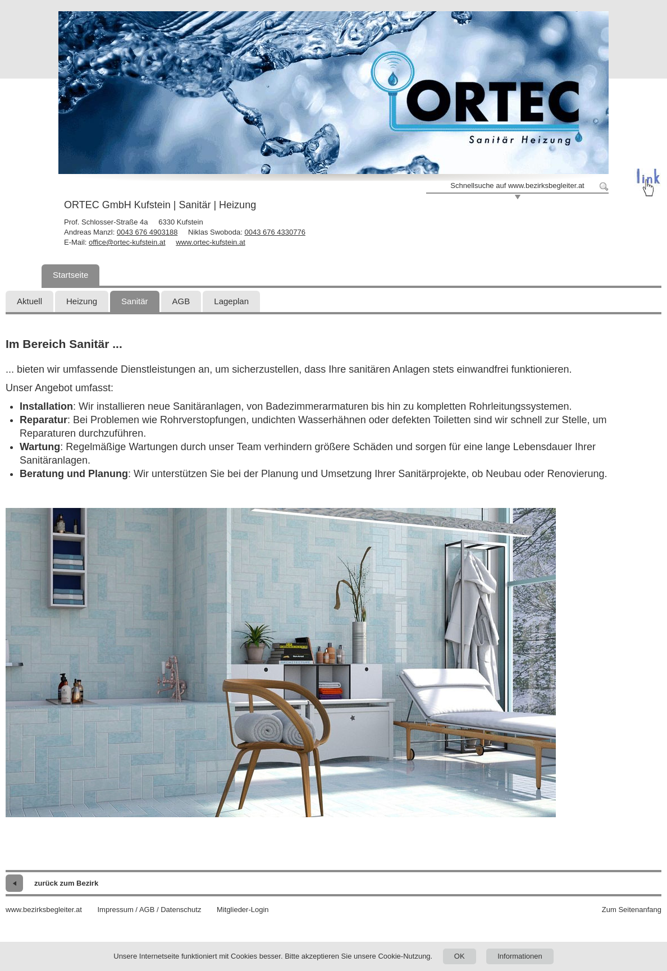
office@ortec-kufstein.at (127, 242)
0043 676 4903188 (147, 232)
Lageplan (231, 301)
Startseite (70, 275)
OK (459, 956)
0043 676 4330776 (274, 232)
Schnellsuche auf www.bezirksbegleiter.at (517, 185)
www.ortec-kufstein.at (210, 242)
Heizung (81, 301)
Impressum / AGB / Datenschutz (149, 909)
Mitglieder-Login (243, 909)
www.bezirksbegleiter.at (44, 909)
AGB (181, 301)
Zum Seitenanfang (631, 909)
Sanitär (134, 301)
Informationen (519, 956)
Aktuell (29, 301)
